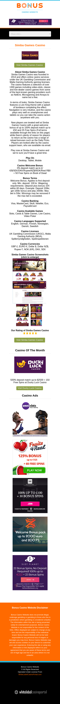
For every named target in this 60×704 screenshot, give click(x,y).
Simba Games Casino (30, 45)
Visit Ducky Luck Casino (30, 388)
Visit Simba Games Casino (29, 65)
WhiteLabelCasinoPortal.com (30, 674)
